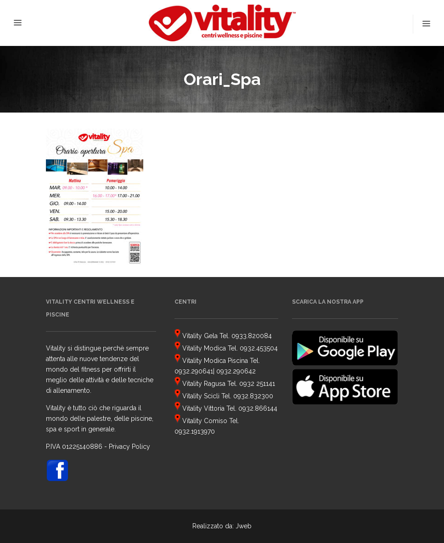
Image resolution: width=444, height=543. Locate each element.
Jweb (244, 526)
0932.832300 (253, 396)
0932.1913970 (194, 431)
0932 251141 (257, 383)
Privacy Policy (129, 446)
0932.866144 (257, 408)
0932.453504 (259, 348)
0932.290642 (236, 371)
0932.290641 (193, 371)
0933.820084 (251, 335)
